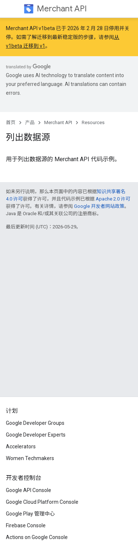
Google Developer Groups (35, 423)
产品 (30, 122)
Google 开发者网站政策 (99, 206)
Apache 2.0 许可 (113, 199)
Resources (93, 122)
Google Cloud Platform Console (42, 502)
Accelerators (21, 446)
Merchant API (62, 9)
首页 (10, 122)
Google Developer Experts (36, 435)
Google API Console (28, 490)
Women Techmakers (30, 458)
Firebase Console (26, 525)
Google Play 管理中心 (30, 514)
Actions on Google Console (37, 537)
